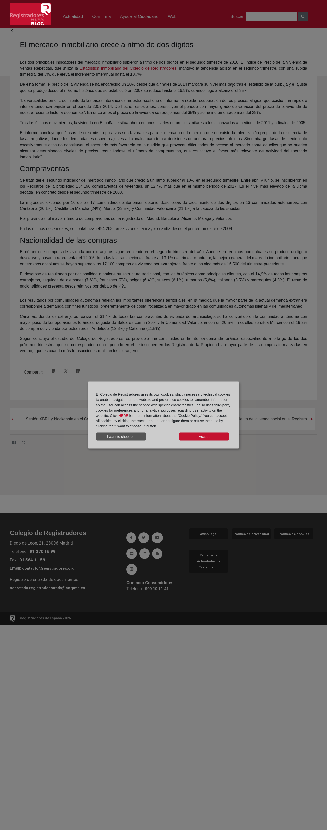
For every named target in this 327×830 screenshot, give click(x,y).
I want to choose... (121, 436)
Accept (204, 436)
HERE (123, 416)
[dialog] (163, 415)
